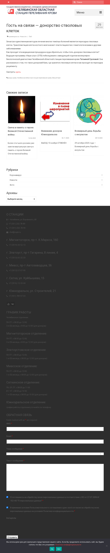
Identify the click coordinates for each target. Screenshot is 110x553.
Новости (23, 36)
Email (9, 436)
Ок (52, 549)
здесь (18, 72)
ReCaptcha (11, 518)
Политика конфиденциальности (68, 545)
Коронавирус (16, 175)
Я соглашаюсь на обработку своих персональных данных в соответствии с (54, 499)
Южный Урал (56, 78)
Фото (12, 185)
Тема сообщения (15, 449)
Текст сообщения (15, 461)
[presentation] (26, 526)
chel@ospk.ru (13, 232)
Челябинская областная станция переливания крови (34, 78)
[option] (21, 129)
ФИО (9, 424)
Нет (58, 549)
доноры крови (12, 78)
